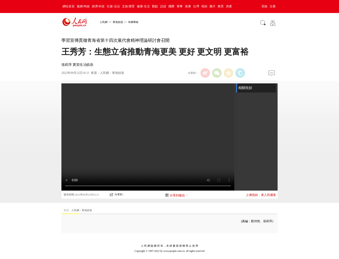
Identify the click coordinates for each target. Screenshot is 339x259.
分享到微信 (179, 195)
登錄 (264, 6)
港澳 (188, 6)
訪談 (163, 6)
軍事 (180, 6)
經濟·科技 (98, 6)
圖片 (212, 6)
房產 (229, 6)
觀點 (155, 6)
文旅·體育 (128, 6)
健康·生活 (143, 6)
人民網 (103, 22)
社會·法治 (113, 6)
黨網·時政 (83, 6)
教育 (221, 6)
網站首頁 (68, 6)
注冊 (273, 6)
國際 (171, 6)
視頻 (204, 6)
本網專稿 (133, 22)
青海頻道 (118, 22)
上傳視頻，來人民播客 (261, 195)
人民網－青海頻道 (112, 72)
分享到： (120, 194)
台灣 (196, 6)
